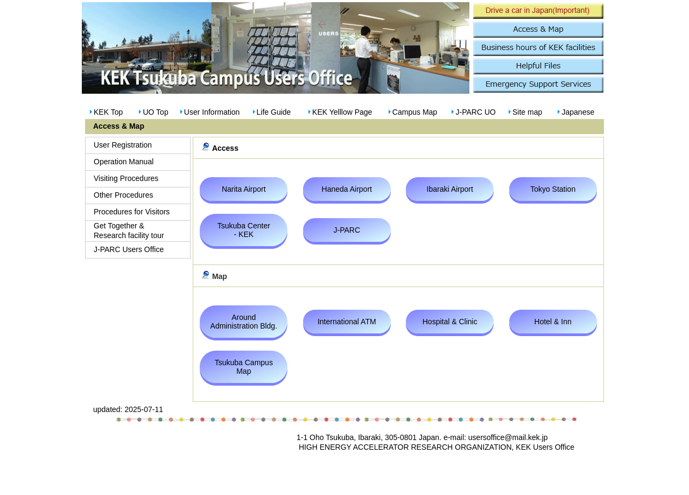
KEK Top (108, 112)
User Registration (123, 145)
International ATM (347, 321)
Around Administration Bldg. (244, 321)
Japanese (577, 112)
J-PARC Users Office (129, 249)
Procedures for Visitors (132, 211)
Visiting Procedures (126, 178)
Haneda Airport (347, 189)
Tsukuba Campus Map (244, 366)
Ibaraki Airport (450, 189)
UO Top (155, 112)
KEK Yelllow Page (342, 112)
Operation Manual (123, 161)
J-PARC (347, 230)
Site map (527, 112)
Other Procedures (123, 195)
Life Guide (274, 112)
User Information (212, 112)
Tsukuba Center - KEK (243, 230)
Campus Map (414, 112)
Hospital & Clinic (450, 321)
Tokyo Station (552, 189)
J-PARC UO (475, 112)
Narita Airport (244, 189)
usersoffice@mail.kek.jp (508, 437)
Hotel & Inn (553, 321)
